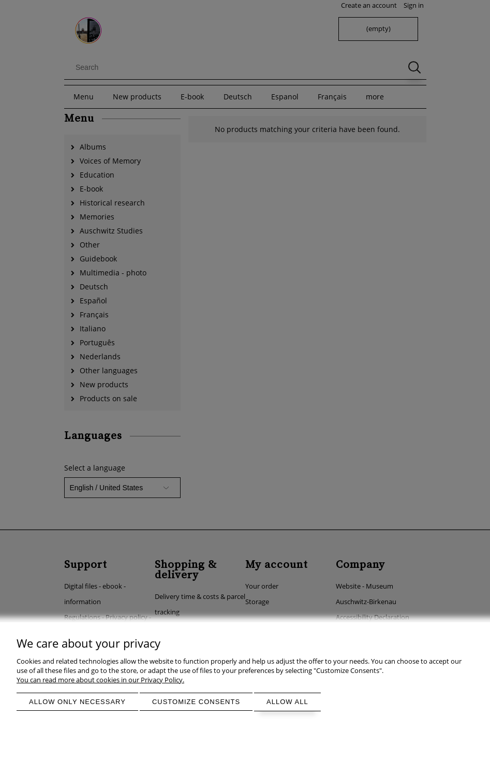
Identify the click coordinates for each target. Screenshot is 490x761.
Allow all (287, 702)
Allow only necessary (77, 702)
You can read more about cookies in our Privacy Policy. (100, 679)
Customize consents (196, 702)
